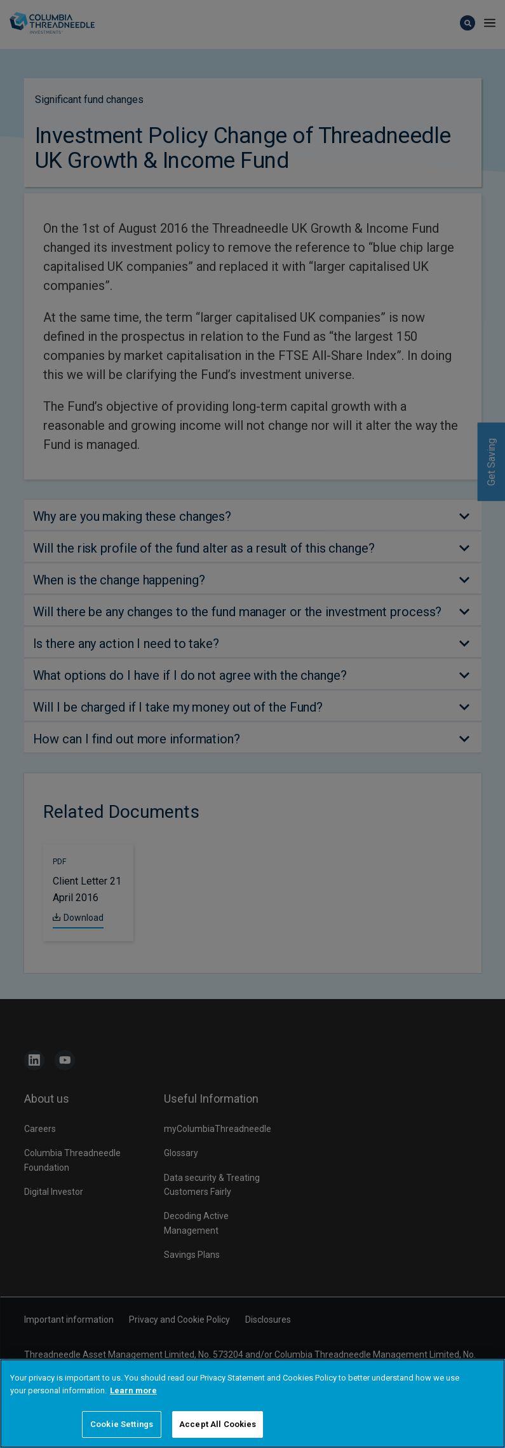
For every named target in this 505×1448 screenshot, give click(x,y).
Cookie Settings (121, 1424)
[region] (252, 1403)
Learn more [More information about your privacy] (133, 1390)
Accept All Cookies (217, 1424)
